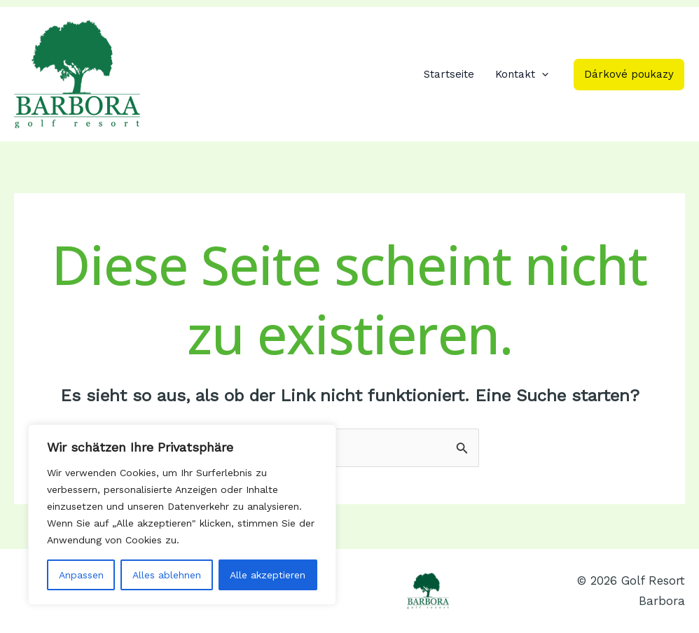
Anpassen (81, 574)
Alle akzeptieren (267, 574)
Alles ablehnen (166, 574)
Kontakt (521, 74)
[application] (541, 74)
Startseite (449, 74)
